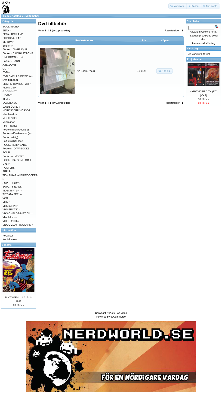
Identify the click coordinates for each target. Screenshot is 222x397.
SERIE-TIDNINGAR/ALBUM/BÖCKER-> (20, 175)
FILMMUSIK (9, 87)
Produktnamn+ (84, 40)
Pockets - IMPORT (13, 156)
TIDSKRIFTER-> (12, 190)
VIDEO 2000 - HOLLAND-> (18, 224)
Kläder (6, 99)
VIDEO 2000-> (11, 221)
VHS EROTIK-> (11, 209)
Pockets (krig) (10, 137)
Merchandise (10, 114)
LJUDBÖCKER (11, 106)
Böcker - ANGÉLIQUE (15, 49)
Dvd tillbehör (31, 16)
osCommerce (118, 316)
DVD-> (6, 72)
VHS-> (6, 201)
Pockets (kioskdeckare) (16, 129)
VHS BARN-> (10, 205)
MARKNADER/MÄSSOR (17, 110)
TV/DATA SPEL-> (12, 194)
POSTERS (9, 167)
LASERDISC (10, 102)
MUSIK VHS (10, 118)
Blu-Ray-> (8, 41)
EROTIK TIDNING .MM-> (17, 83)
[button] (177, 6)
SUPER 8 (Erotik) (12, 186)
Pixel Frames (10, 125)
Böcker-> (8, 45)
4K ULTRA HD (11, 26)
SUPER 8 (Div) (11, 183)
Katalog (16, 16)
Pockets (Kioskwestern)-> (17, 133)
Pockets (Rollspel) (13, 140)
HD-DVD (7, 95)
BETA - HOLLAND (13, 34)
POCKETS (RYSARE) (15, 144)
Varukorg (192, 48)
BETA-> (7, 30)
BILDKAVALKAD (12, 38)
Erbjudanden (194, 59)
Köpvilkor (8, 235)
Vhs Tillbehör (10, 217)
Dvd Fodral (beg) (85, 71)
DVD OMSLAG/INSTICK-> (18, 76)
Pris (144, 40)
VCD (5, 198)
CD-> (6, 68)
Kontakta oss (10, 239)
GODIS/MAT (10, 91)
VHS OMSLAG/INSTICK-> (17, 213)
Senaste (7, 244)
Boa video (121, 313)
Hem (6, 16)
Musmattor (9, 122)
